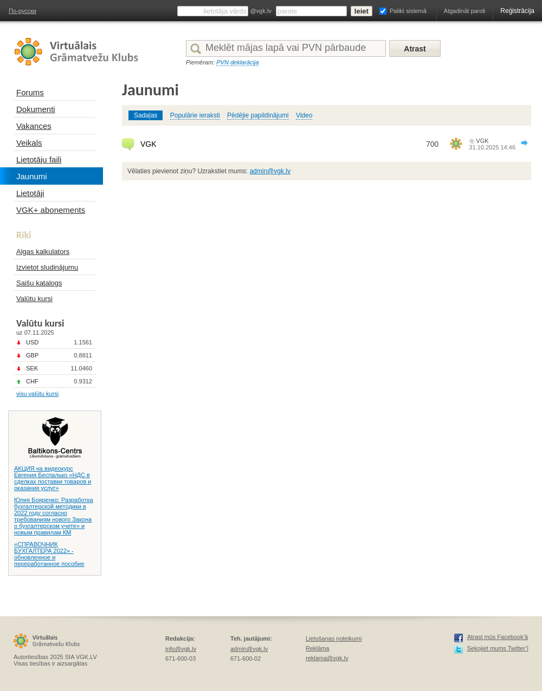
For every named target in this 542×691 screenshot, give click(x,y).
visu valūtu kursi (37, 393)
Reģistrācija (517, 11)
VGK (148, 144)
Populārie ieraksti (195, 115)
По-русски (22, 11)
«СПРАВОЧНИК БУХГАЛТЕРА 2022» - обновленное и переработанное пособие (49, 554)
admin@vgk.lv (270, 171)
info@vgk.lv (180, 649)
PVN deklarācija (237, 62)
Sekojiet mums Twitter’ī (497, 648)
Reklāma (317, 648)
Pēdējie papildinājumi (257, 115)
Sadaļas (145, 115)
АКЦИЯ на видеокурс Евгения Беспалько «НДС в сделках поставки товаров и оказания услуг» (52, 478)
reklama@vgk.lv (327, 658)
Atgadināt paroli (464, 11)
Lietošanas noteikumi (334, 638)
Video (304, 115)
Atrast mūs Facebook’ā (497, 637)
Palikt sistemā (408, 11)
